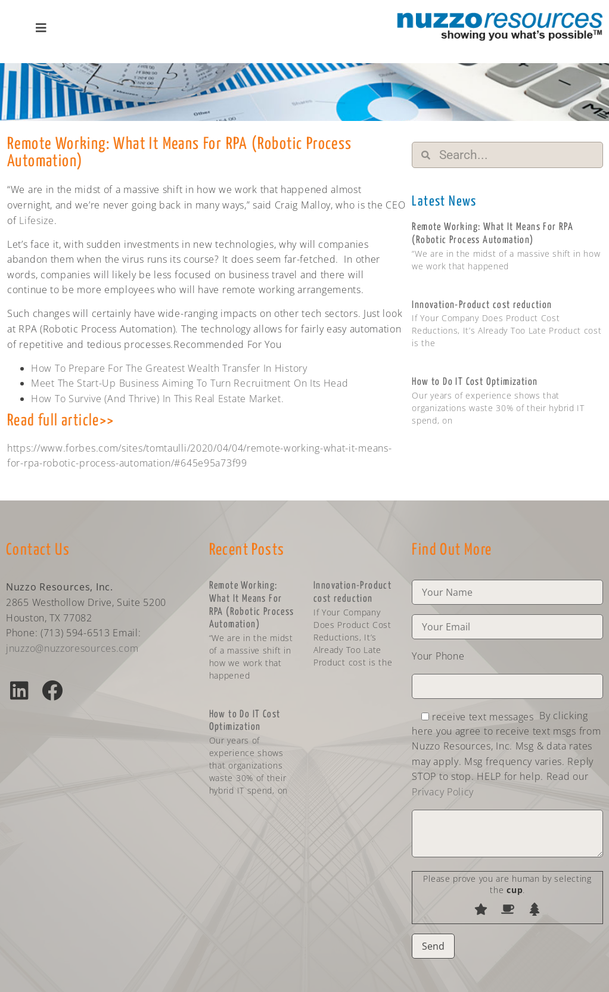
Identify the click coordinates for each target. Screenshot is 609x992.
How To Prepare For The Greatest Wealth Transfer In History (169, 368)
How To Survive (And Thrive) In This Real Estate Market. (157, 398)
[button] (19, 690)
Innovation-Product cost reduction (482, 305)
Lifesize (36, 220)
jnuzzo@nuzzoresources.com (72, 648)
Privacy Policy (443, 791)
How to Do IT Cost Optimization (474, 382)
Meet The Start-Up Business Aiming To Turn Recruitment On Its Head (190, 383)
